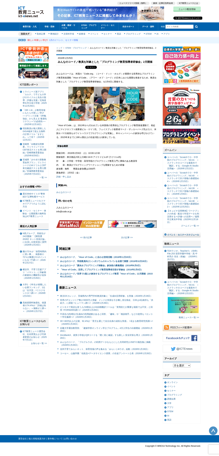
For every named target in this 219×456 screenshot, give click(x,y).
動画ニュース (171, 243)
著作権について (54, 438)
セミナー (107, 34)
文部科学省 (68, 34)
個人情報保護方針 (37, 438)
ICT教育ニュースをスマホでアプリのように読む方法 (34, 204)
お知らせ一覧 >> (39, 343)
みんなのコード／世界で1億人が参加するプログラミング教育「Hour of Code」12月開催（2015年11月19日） (106, 275)
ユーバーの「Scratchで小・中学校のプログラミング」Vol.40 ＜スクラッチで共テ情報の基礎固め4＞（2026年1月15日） (183, 176)
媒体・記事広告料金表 (163, 3)
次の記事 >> (127, 237)
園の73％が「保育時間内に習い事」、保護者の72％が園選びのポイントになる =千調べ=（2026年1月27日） (34, 257)
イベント (94, 34)
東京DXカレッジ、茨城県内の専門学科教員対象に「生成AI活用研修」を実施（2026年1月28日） (106, 296)
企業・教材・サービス (68, 26)
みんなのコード (63, 192)
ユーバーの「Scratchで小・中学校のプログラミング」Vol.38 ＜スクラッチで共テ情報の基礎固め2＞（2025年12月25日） (183, 202)
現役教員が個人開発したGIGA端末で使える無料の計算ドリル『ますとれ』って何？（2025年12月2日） (34, 134)
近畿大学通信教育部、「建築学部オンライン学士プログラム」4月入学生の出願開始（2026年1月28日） (106, 329)
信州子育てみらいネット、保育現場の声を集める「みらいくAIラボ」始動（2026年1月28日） (104, 349)
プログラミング (133, 34)
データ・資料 (148, 26)
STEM (149, 34)
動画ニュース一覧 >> (189, 317)
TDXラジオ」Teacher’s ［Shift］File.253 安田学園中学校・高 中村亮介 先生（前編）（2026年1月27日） (183, 264)
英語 (119, 34)
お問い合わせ (70, 438)
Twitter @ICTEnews (182, 348)
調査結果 (171, 399)
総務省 (82, 34)
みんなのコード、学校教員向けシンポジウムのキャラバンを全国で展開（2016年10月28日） (104, 261)
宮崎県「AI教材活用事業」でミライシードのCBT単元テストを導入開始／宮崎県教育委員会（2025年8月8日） (34, 150)
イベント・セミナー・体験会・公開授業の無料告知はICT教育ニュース (34, 213)
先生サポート (128, 26)
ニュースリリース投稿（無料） (133, 3)
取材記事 (41, 34)
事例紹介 (54, 34)
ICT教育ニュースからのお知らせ (33, 323)
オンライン (172, 382)
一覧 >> (43, 177)
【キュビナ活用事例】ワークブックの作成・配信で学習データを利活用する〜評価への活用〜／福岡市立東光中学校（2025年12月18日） (183, 216)
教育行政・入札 (30, 26)
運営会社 (22, 438)
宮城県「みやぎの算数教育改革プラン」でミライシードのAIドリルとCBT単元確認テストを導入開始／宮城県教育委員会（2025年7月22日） (34, 166)
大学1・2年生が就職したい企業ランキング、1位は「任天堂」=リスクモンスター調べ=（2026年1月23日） (34, 290)
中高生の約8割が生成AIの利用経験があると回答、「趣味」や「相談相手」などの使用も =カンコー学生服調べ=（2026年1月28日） (106, 315)
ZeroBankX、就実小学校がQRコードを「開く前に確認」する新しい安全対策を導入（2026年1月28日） (106, 336)
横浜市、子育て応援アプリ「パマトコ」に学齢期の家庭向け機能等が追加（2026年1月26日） (34, 273)
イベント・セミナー (108, 26)
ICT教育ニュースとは (188, 3)
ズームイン (170, 150)
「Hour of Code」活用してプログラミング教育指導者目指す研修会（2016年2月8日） (101, 269)
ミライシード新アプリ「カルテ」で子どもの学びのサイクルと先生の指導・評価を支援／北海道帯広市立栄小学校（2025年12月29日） (35, 98)
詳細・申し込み (63, 176)
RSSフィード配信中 (182, 327)
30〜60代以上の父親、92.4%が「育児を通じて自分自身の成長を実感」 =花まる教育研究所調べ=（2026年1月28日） (106, 322)
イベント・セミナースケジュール (183, 234)
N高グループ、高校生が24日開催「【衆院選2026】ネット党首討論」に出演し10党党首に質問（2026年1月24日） (35, 239)
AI (157, 34)
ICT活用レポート (29, 84)
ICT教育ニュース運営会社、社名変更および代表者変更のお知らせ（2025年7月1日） (35, 335)
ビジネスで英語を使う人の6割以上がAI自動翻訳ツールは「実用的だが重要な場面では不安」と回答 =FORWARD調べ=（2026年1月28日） (106, 308)
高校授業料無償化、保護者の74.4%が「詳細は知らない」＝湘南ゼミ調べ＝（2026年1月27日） (34, 306)
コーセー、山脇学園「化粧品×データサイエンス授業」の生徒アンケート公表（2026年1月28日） (106, 353)
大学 (169, 403)
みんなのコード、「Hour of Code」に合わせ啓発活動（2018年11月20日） (96, 257)
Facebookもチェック (182, 338)
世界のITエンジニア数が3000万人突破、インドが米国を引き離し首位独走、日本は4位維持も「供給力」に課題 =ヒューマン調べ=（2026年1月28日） (106, 301)
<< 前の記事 (86, 237)
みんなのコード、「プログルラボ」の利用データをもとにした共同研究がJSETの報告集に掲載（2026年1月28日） (105, 343)
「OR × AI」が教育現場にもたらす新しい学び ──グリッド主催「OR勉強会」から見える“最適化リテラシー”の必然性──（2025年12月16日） (35, 117)
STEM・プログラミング (89, 26)
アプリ (166, 34)
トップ (59, 48)
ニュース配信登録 (187, 9)
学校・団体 (49, 26)
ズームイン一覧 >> (190, 225)
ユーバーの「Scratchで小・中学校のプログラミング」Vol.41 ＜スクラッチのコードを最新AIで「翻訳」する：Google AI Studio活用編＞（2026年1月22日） (183, 163)
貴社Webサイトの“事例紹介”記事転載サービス (34, 195)
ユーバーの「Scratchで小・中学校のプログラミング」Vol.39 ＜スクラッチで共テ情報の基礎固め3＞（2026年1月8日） (183, 189)
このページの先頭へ (213, 430)
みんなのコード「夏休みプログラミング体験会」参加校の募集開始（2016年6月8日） (101, 265)
